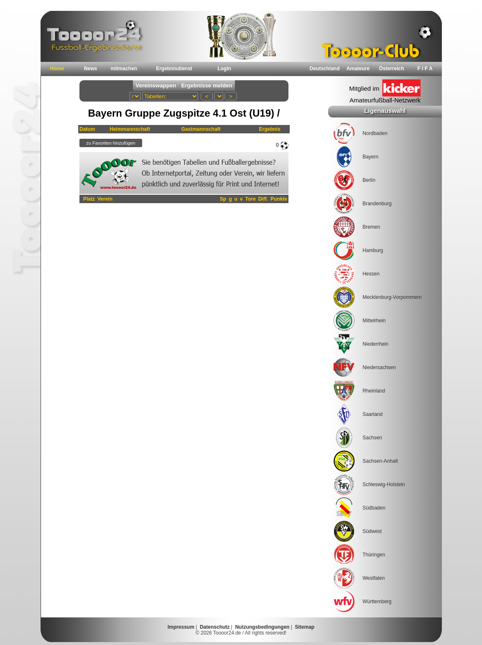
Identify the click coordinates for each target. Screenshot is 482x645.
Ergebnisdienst (174, 68)
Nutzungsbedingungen (262, 627)
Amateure (358, 68)
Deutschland (324, 68)
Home (57, 68)
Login (224, 68)
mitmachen (124, 68)
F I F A (424, 68)
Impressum (181, 627)
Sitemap (305, 627)
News (90, 68)
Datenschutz (215, 627)
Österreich (391, 68)
